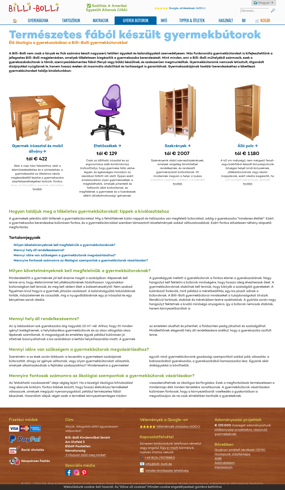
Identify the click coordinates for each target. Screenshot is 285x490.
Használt (226, 20)
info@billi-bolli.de (158, 464)
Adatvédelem (225, 463)
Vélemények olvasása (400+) (170, 426)
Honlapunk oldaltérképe (232, 454)
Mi (244, 20)
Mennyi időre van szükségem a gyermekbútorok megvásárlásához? (65, 255)
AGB (218, 458)
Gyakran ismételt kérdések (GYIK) (240, 450)
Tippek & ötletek (192, 20)
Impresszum (223, 467)
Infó (164, 20)
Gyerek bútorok (135, 20)
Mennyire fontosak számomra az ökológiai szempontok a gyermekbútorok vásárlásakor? (81, 260)
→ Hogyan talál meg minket (85, 455)
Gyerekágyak (38, 20)
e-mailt (172, 448)
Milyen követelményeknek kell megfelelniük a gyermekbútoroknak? (64, 245)
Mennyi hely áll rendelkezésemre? (39, 250)
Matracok (100, 20)
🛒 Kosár (262, 20)
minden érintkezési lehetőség (167, 470)
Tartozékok (71, 20)
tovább (37, 189)
